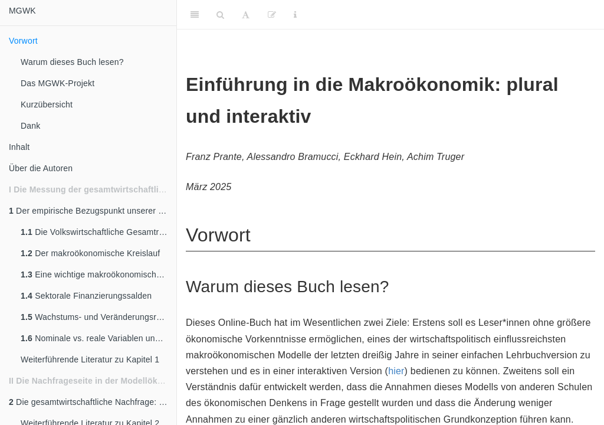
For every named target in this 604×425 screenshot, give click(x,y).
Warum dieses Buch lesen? (72, 62)
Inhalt (19, 147)
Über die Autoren (41, 168)
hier (396, 371)
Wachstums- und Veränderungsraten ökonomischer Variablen (98, 317)
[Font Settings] (245, 15)
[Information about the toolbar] (295, 15)
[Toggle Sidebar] (195, 15)
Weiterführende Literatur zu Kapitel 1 (90, 359)
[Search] (220, 15)
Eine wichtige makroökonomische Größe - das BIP (98, 274)
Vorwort (23, 40)
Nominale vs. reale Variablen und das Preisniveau (98, 338)
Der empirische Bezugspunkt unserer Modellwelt (92, 210)
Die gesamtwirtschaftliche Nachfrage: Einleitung (92, 402)
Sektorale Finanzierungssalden (86, 295)
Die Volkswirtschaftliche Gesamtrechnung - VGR (98, 232)
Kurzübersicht (47, 104)
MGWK (22, 10)
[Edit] (272, 15)
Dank (30, 125)
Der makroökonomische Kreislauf (90, 253)
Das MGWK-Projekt (57, 83)
